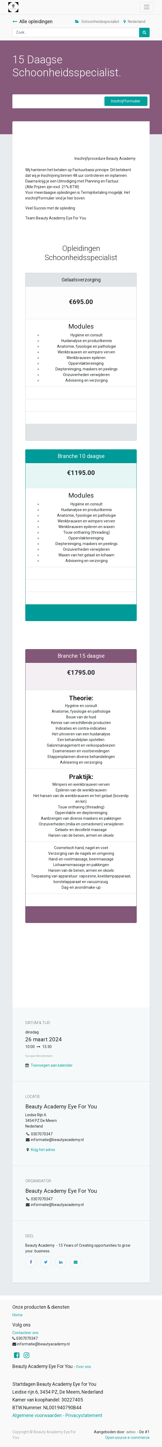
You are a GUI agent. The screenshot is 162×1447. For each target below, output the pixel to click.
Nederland (134, 21)
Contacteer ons (25, 1333)
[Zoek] (144, 32)
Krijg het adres (43, 1150)
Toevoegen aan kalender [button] (52, 1065)
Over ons (83, 1367)
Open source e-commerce (127, 1437)
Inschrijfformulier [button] (125, 101)
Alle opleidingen (32, 21)
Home (17, 1315)
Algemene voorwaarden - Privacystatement (57, 1415)
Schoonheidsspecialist (97, 21)
